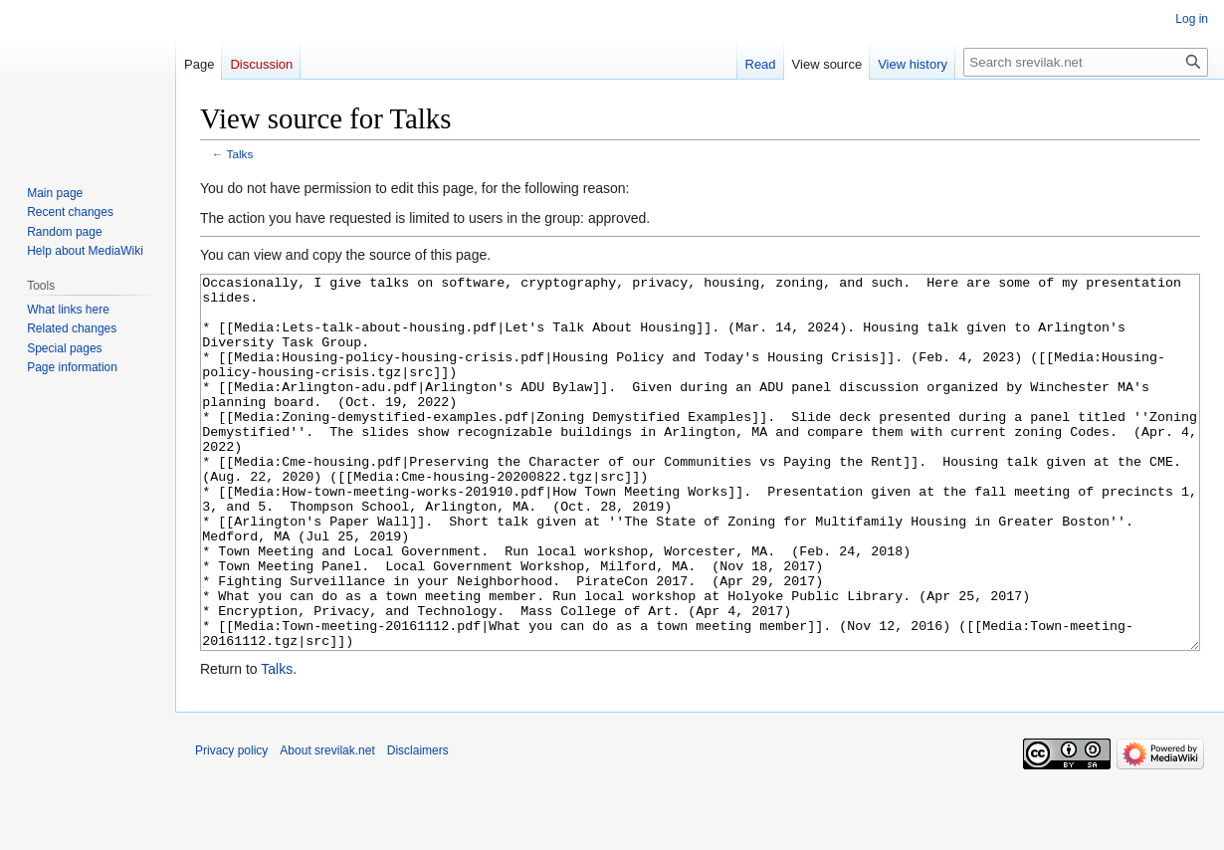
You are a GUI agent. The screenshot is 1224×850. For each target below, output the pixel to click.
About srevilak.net (327, 825)
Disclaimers (418, 825)
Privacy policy (231, 825)
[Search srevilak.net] (1085, 62)
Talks (240, 153)
